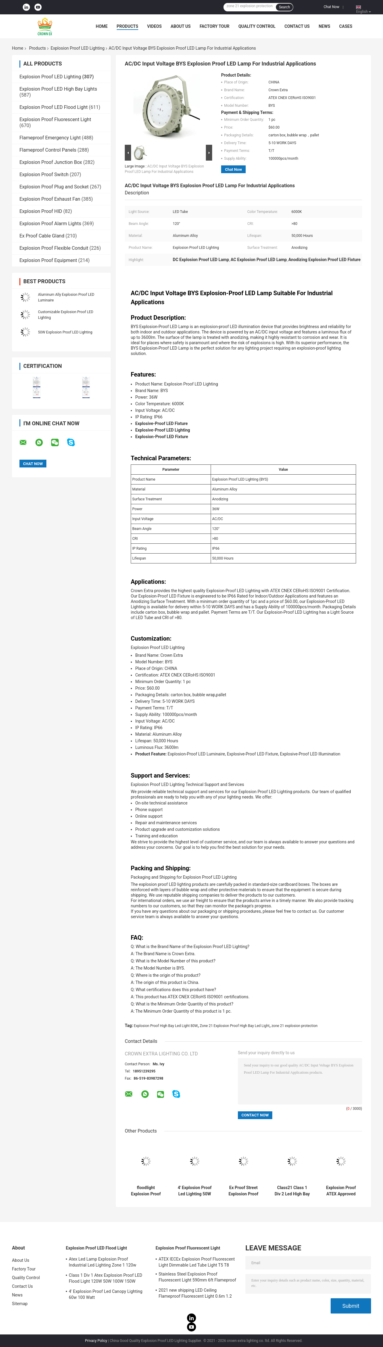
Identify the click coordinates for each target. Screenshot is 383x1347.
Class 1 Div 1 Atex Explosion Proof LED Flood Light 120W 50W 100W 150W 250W (105, 1279)
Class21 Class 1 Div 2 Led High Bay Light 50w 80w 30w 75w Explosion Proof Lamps (292, 1191)
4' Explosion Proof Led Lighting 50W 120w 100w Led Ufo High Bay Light (194, 1191)
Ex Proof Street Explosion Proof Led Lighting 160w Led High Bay (243, 1191)
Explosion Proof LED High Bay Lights (58, 89)
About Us (181, 26)
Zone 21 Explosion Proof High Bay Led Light (235, 1026)
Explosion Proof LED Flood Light (53, 107)
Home (102, 26)
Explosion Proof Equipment (48, 260)
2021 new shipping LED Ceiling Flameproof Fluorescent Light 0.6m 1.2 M (195, 1294)
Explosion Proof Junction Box (50, 162)
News (324, 26)
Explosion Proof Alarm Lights (50, 223)
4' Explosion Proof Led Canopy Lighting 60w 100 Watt (105, 1294)
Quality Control (257, 26)
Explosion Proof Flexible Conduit (53, 248)
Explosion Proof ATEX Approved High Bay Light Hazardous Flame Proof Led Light (341, 1191)
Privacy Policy (96, 1341)
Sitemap (20, 1303)
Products (127, 26)
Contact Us (297, 26)
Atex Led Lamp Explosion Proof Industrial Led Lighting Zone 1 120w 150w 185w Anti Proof (102, 1263)
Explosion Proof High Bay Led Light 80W (166, 1026)
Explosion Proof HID (40, 211)
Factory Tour (215, 26)
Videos (154, 26)
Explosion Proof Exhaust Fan (49, 199)
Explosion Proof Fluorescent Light (55, 119)
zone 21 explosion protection (294, 1026)
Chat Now (331, 7)
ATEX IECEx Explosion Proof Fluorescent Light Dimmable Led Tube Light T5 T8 (197, 1262)
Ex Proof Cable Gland (41, 236)
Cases (345, 26)
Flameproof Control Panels (47, 150)
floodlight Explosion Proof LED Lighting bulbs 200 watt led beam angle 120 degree (145, 1191)
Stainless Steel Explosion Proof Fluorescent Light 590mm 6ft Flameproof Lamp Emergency (197, 1278)
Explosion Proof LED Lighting (77, 48)
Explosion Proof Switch (44, 174)
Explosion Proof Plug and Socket (54, 187)
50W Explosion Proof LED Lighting (65, 332)
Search (284, 7)
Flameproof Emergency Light (50, 138)
